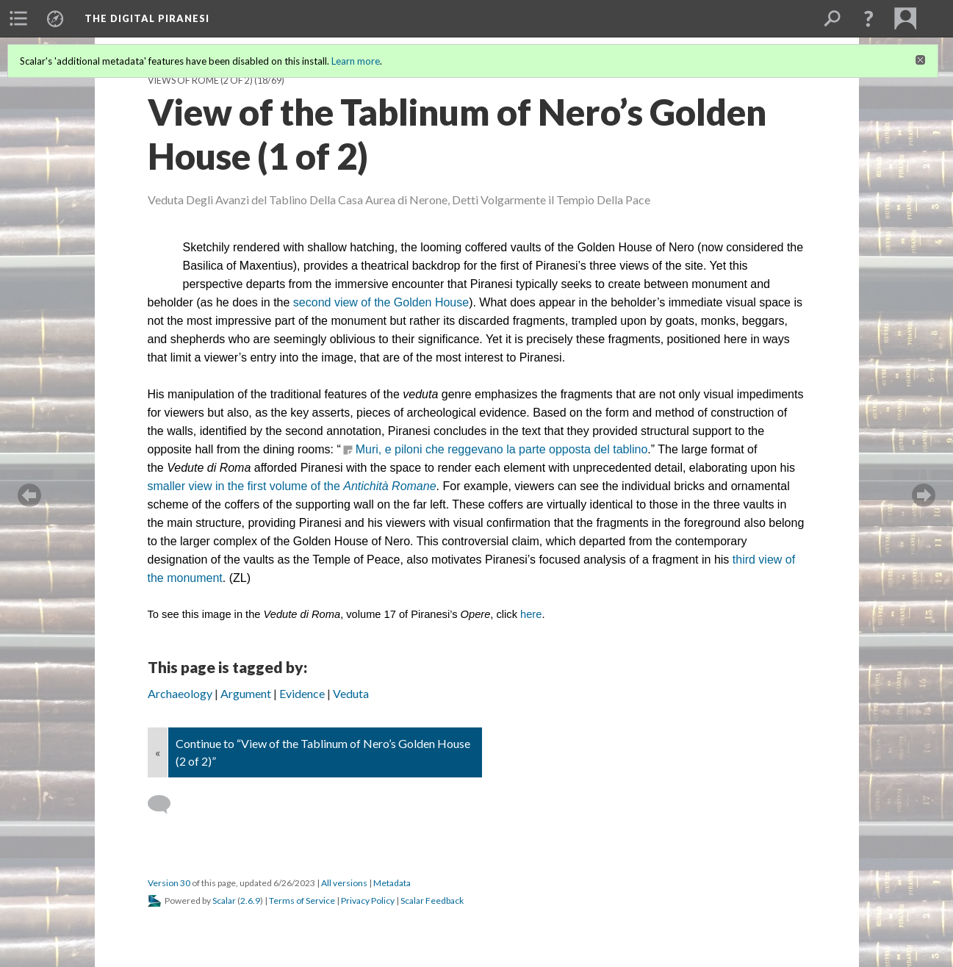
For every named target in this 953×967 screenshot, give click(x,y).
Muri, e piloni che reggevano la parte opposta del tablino (502, 449)
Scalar (224, 900)
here (531, 614)
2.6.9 (250, 900)
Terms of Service (302, 900)
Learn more (355, 61)
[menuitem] (18, 18)
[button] (868, 18)
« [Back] (157, 752)
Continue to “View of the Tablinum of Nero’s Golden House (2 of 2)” (323, 752)
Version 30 (169, 882)
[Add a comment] (166, 804)
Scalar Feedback (432, 900)
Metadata (392, 882)
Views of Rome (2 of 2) (200, 80)
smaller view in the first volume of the (292, 486)
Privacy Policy (368, 900)
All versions (344, 882)
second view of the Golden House (379, 302)
